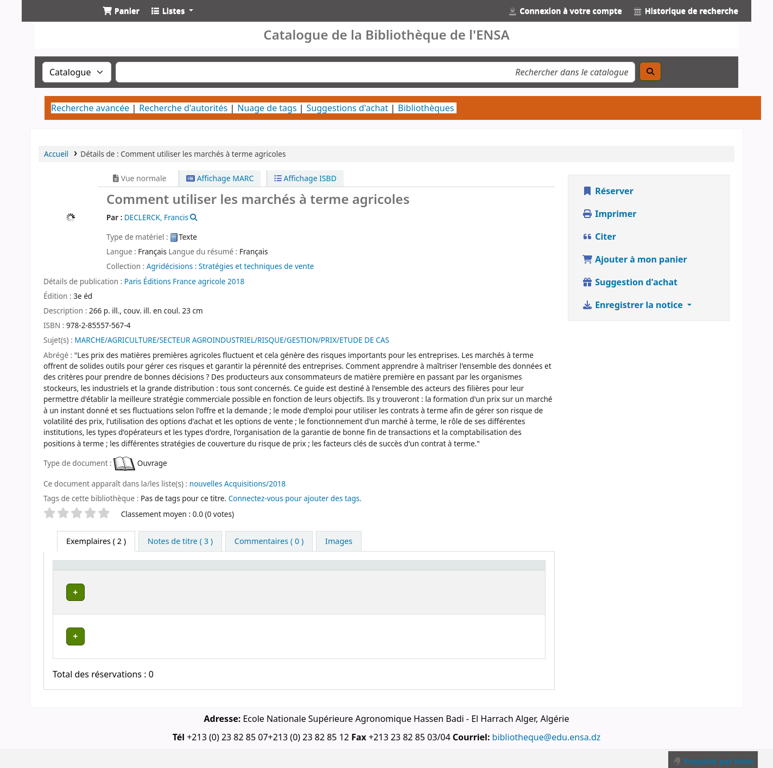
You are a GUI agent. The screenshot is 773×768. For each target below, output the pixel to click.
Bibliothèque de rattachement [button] (278, 575)
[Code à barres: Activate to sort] (509, 575)
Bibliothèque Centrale (191, 601)
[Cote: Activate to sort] (401, 575)
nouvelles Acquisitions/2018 (237, 483)
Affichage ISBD (305, 178)
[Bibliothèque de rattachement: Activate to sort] (308, 575)
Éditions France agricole (184, 281)
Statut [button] (444, 580)
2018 (235, 281)
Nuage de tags (266, 108)
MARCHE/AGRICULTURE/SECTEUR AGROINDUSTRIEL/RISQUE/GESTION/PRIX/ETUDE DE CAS (231, 340)
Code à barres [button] (492, 575)
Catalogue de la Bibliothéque (57, 21)
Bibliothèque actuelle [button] (172, 575)
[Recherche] (650, 71)
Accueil (56, 154)
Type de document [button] (77, 575)
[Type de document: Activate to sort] (98, 575)
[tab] (180, 541)
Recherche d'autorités (183, 108)
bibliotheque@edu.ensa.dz (546, 732)
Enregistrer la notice (633, 305)
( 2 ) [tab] (96, 541)
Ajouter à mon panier (634, 259)
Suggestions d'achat (347, 108)
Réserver (607, 191)
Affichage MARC (220, 178)
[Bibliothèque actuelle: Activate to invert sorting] (192, 575)
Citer (599, 236)
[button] (121, 11)
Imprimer (609, 214)
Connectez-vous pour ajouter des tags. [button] (295, 498)
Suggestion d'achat (629, 282)
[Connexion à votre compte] (565, 11)
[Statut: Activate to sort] (451, 575)
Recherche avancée (90, 108)
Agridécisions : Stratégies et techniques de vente (230, 266)
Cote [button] (388, 580)
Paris (132, 281)
